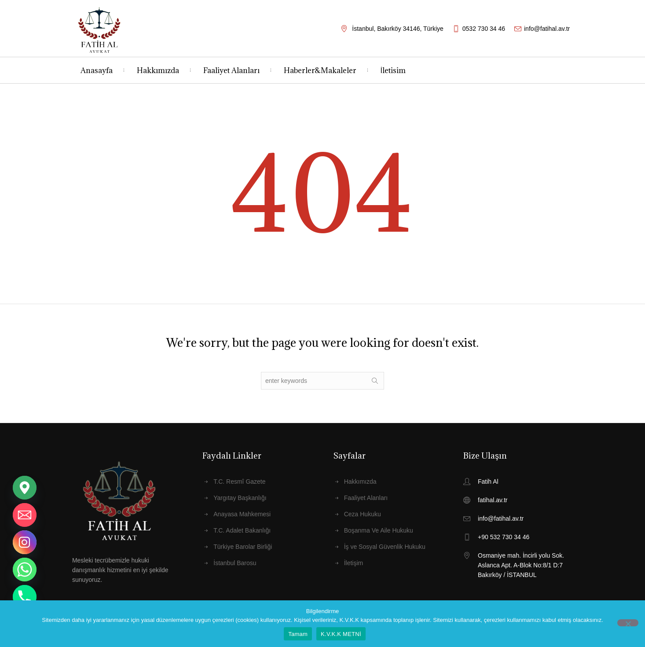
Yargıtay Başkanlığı (239, 497)
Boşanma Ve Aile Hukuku (378, 530)
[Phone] (25, 597)
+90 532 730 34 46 (503, 536)
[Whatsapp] (25, 569)
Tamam (298, 634)
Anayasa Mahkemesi (242, 514)
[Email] (25, 515)
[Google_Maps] (25, 488)
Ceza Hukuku (362, 514)
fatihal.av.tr (492, 500)
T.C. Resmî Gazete (239, 481)
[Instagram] (25, 542)
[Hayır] (627, 622)
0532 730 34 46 (483, 28)
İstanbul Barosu (234, 562)
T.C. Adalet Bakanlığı (242, 530)
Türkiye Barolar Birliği (242, 546)
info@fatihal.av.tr (547, 28)
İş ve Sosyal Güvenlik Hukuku (384, 546)
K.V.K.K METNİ (341, 634)
